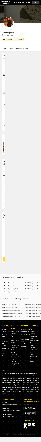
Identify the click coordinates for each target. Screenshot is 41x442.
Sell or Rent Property (19, 2)
